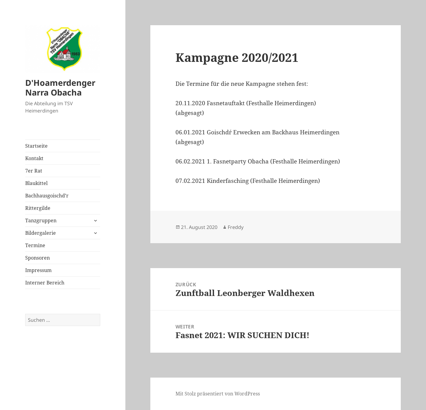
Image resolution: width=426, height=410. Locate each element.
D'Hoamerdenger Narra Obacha (60, 87)
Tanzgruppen (40, 220)
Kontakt (34, 158)
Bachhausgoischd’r (47, 195)
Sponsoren (37, 257)
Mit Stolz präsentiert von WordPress (218, 393)
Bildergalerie (40, 233)
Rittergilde (37, 208)
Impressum (38, 270)
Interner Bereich (44, 282)
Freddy (236, 227)
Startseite (36, 146)
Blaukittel (36, 183)
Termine (35, 245)
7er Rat (33, 170)
